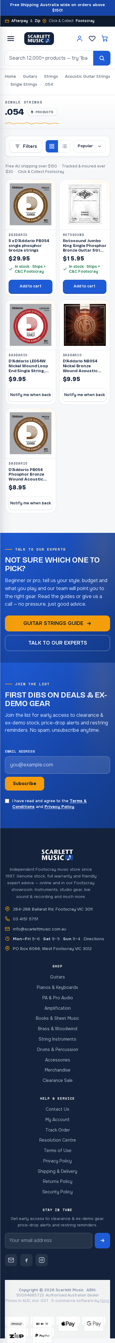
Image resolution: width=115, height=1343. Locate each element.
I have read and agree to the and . (46, 804)
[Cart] (104, 38)
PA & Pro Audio (57, 998)
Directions (94, 938)
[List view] (64, 146)
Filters (26, 146)
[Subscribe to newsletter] (102, 1240)
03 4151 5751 (25, 919)
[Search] (101, 58)
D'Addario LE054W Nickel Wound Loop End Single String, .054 (28, 368)
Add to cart (30, 286)
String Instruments (57, 1039)
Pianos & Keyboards (57, 987)
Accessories (57, 1060)
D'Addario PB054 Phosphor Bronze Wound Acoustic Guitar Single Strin (28, 477)
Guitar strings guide (57, 623)
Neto (104, 1300)
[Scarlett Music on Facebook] (26, 1260)
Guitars (57, 977)
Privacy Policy (59, 806)
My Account (57, 1119)
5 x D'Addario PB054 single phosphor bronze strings (29, 245)
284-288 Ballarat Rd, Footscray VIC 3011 (53, 909)
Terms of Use (57, 1150)
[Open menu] (10, 38)
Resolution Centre (57, 1140)
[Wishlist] (92, 38)
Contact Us (57, 1109)
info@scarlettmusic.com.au (39, 929)
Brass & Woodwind (57, 1028)
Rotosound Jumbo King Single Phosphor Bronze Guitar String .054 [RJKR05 (84, 248)
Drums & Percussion (57, 1049)
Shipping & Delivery (57, 1171)
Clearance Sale (58, 1080)
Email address (20, 751)
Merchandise (58, 1070)
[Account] (79, 38)
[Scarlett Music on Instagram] (42, 1260)
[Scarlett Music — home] (39, 38)
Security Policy (57, 1192)
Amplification (57, 1008)
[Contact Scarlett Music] (11, 1260)
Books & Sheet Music (57, 1018)
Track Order (57, 1130)
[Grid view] (52, 146)
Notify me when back (30, 394)
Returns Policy (57, 1181)
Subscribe (24, 783)
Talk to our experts (57, 643)
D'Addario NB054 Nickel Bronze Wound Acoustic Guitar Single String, (84, 368)
